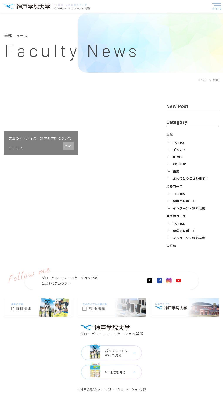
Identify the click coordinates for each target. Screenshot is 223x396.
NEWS (177, 157)
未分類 (171, 246)
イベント (179, 149)
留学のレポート (184, 201)
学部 (169, 135)
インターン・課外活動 (189, 208)
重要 (176, 171)
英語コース (174, 186)
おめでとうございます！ (191, 178)
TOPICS (179, 142)
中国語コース (176, 216)
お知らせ (179, 164)
